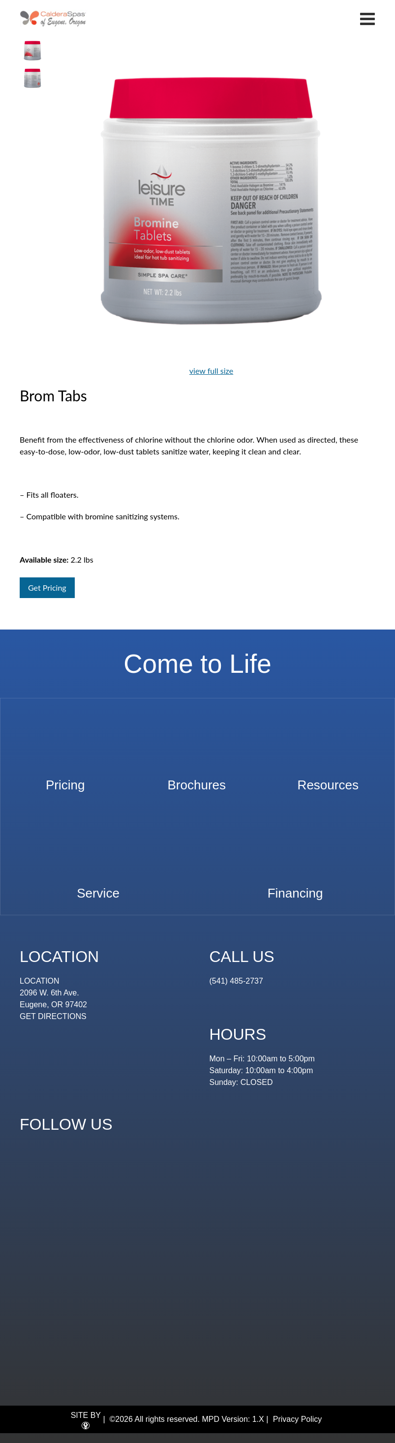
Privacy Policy (297, 1419)
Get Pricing (47, 587)
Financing (295, 888)
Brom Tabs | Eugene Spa (53, 18)
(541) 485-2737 (236, 981)
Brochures (197, 780)
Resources (328, 780)
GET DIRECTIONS (53, 1016)
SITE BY (86, 1420)
